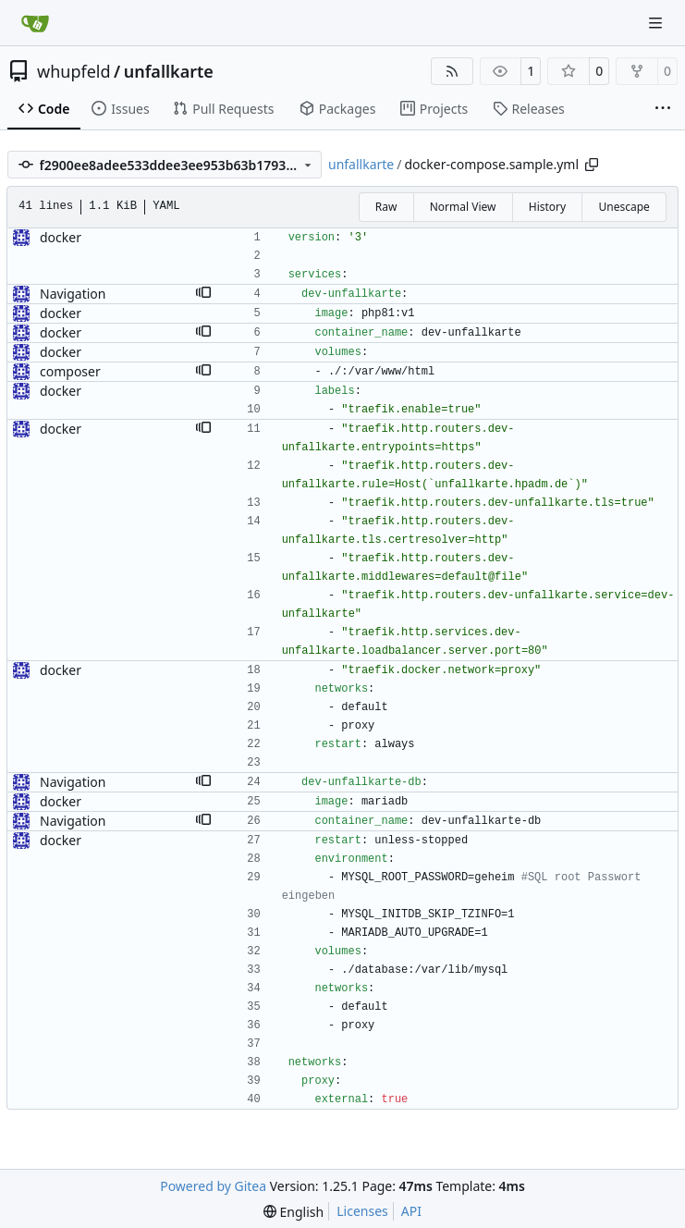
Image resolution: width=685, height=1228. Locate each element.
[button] (203, 294)
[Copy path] (591, 164)
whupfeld (74, 71)
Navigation (72, 293)
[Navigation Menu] (657, 22)
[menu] (293, 1212)
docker (60, 237)
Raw (386, 207)
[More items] (663, 109)
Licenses (362, 1211)
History (547, 207)
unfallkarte (169, 71)
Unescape (623, 207)
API (411, 1211)
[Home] (35, 23)
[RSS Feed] (452, 71)
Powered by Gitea (213, 1186)
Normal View (463, 207)
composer (70, 371)
